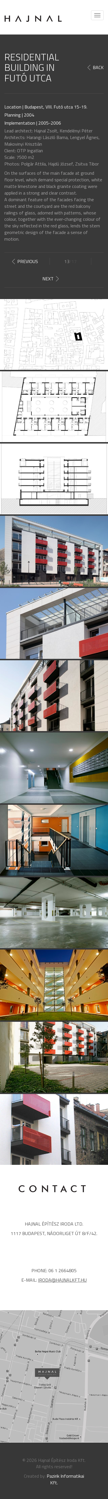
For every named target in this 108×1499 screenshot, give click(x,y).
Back (98, 67)
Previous (27, 261)
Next (48, 278)
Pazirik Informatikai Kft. (65, 1479)
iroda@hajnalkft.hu (62, 1280)
